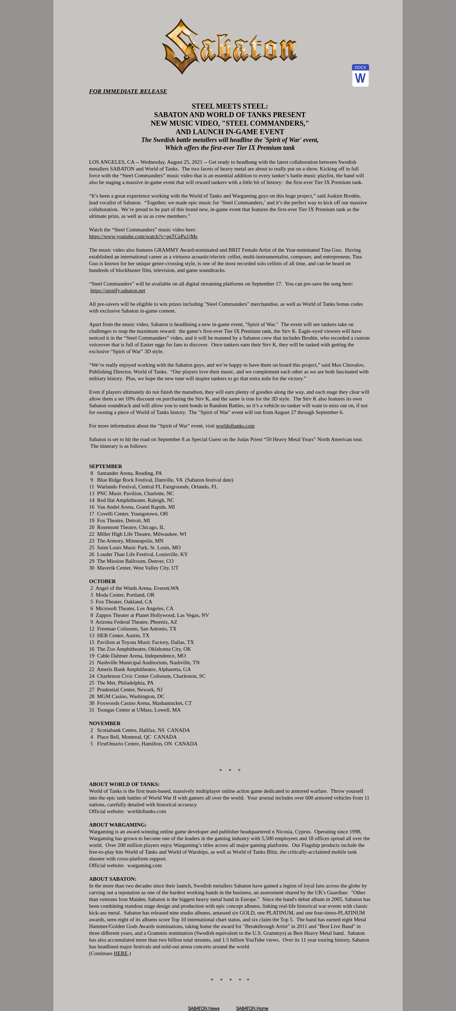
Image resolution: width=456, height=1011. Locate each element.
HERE (121, 953)
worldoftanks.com (235, 426)
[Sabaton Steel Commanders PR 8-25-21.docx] (360, 76)
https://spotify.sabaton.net (117, 290)
